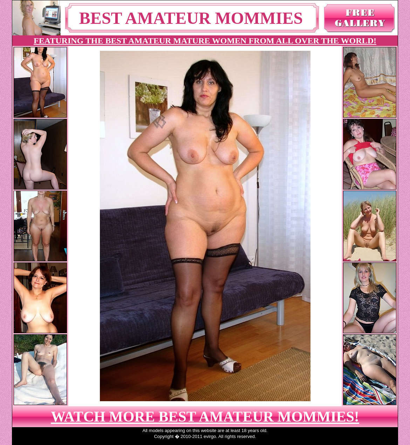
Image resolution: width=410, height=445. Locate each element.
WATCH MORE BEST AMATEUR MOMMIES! (205, 417)
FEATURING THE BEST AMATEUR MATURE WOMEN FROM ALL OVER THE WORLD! (205, 40)
